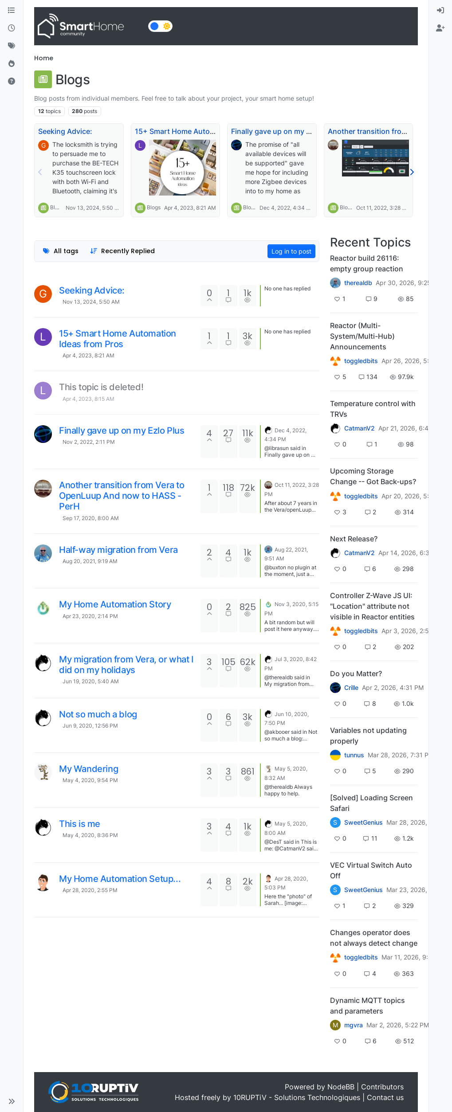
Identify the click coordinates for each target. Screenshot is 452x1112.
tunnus (354, 755)
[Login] (440, 11)
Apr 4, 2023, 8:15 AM (88, 398)
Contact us (385, 1097)
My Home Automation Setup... (120, 878)
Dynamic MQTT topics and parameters (367, 1005)
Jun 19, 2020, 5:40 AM (91, 681)
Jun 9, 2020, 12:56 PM (90, 725)
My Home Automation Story (115, 604)
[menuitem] (440, 11)
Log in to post (291, 251)
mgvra (353, 1025)
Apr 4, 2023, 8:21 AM (88, 355)
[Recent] (12, 28)
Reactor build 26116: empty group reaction (366, 263)
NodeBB (340, 1086)
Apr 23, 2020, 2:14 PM (90, 616)
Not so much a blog (98, 714)
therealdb (358, 283)
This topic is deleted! (101, 387)
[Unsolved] (12, 81)
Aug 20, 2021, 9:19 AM (90, 561)
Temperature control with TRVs (373, 409)
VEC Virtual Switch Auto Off (371, 870)
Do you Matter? (356, 673)
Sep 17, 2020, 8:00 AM (91, 518)
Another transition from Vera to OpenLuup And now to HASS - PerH (122, 496)
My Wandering (88, 769)
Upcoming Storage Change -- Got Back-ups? (373, 476)
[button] (12, 1101)
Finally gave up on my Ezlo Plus (284, 131)
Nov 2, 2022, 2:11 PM (89, 442)
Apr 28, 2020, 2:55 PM (90, 890)
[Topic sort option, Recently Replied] (122, 251)
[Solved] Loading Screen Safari (371, 803)
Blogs (57, 207)
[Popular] (12, 64)
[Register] (440, 28)
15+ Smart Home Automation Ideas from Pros (211, 131)
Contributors (382, 1086)
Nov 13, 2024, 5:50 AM (91, 301)
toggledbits (361, 361)
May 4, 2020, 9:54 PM (90, 780)
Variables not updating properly (368, 735)
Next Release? (353, 538)
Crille (351, 688)
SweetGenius (363, 822)
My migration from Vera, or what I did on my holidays (126, 664)
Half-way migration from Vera (118, 549)
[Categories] (12, 11)
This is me (79, 823)
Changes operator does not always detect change (373, 938)
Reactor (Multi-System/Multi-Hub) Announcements (362, 336)
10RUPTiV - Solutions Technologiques (296, 1097)
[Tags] (12, 46)
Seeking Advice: (65, 131)
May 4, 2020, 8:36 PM (90, 835)
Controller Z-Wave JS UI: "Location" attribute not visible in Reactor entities (372, 606)
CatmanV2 (359, 428)
